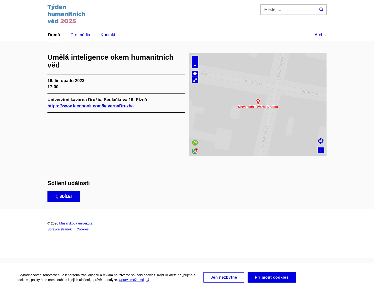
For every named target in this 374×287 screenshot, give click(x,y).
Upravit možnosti (134, 283)
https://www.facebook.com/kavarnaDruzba (90, 106)
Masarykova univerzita (75, 223)
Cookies (83, 229)
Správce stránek (59, 229)
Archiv (321, 34)
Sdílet (64, 196)
